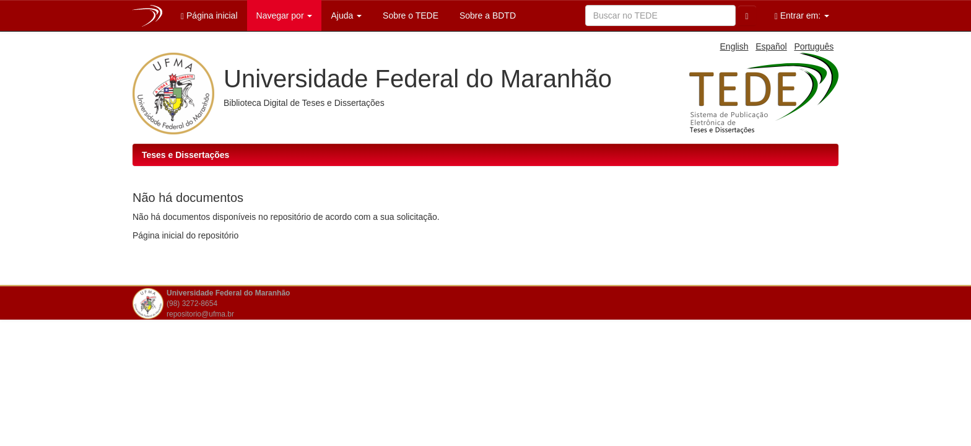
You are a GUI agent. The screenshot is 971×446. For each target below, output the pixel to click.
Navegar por (284, 15)
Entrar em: (802, 16)
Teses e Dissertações (185, 155)
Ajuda (346, 15)
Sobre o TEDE (409, 15)
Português (814, 46)
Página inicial (209, 16)
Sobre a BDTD (486, 15)
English (734, 46)
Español (771, 46)
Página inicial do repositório (185, 235)
